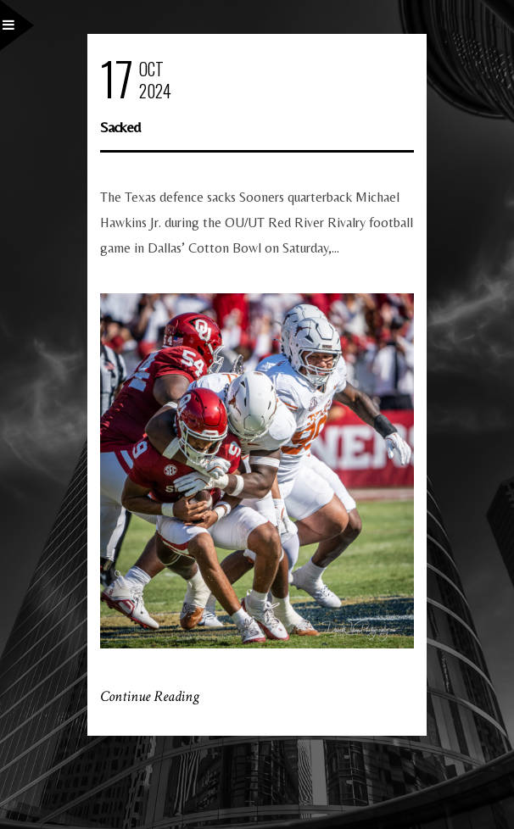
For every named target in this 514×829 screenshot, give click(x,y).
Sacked (120, 127)
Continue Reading (149, 696)
